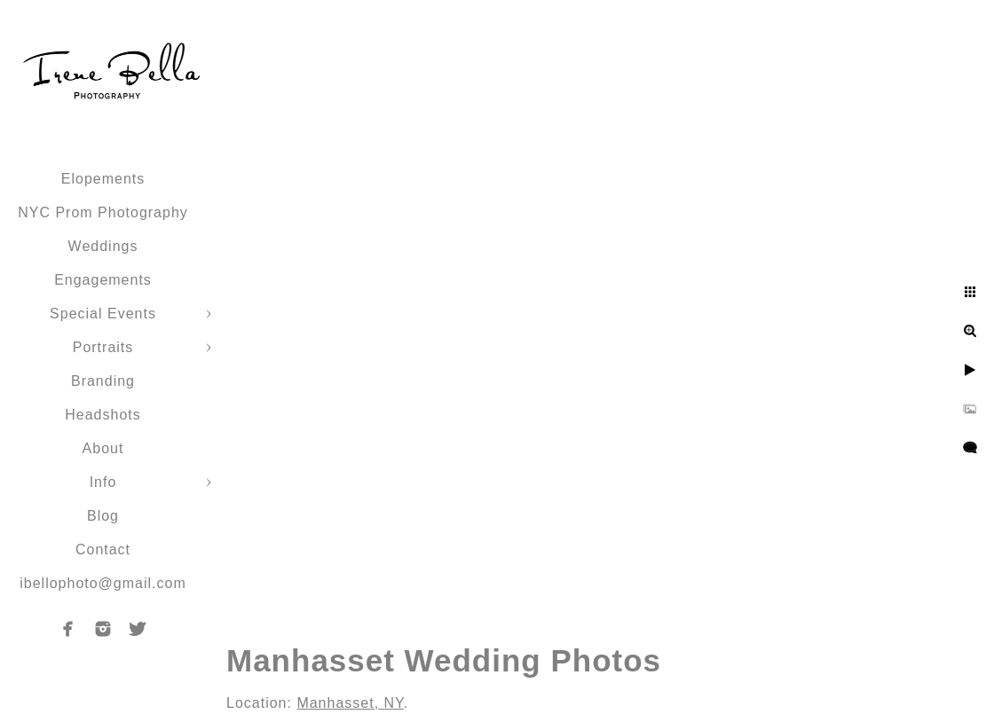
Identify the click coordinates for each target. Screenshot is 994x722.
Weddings (103, 246)
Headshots (103, 414)
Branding (103, 380)
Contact (102, 549)
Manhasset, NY (349, 702)
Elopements (103, 178)
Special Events (103, 313)
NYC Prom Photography (103, 212)
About (103, 448)
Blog (103, 515)
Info (103, 482)
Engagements (103, 279)
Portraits (103, 347)
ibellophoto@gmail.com (103, 583)
